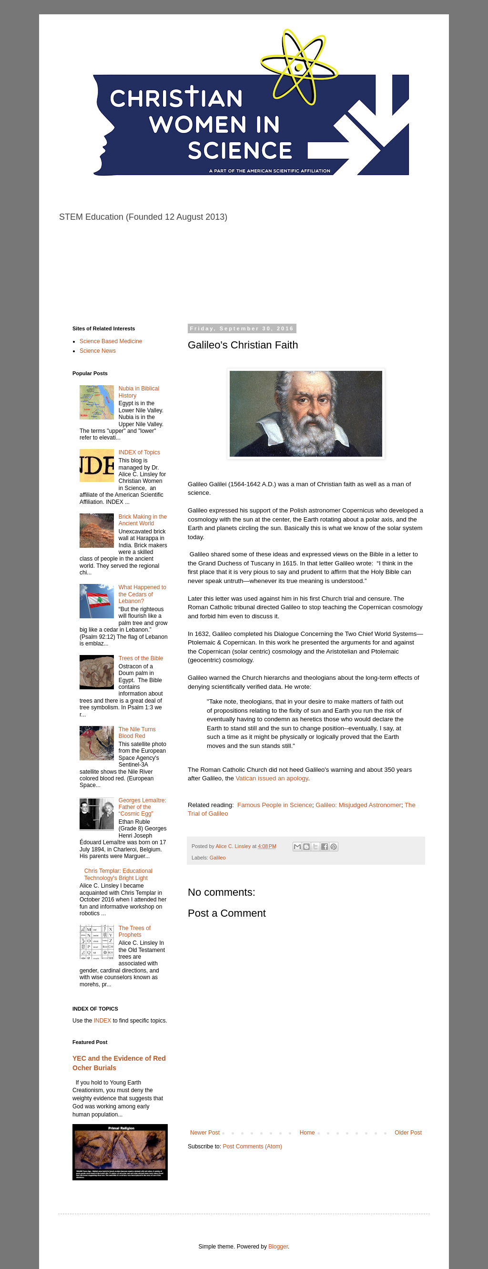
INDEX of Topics (139, 452)
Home (307, 1132)
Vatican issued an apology (271, 778)
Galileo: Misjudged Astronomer (358, 804)
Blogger (278, 1246)
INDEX (103, 1020)
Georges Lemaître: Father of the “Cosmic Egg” (142, 807)
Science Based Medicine (111, 341)
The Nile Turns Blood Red (137, 732)
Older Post (408, 1132)
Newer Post (205, 1132)
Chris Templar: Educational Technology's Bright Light (118, 874)
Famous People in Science (274, 804)
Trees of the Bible (141, 658)
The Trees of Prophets (135, 931)
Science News (98, 351)
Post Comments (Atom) (252, 1146)
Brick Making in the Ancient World (143, 520)
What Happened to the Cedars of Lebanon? (142, 594)
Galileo (218, 857)
